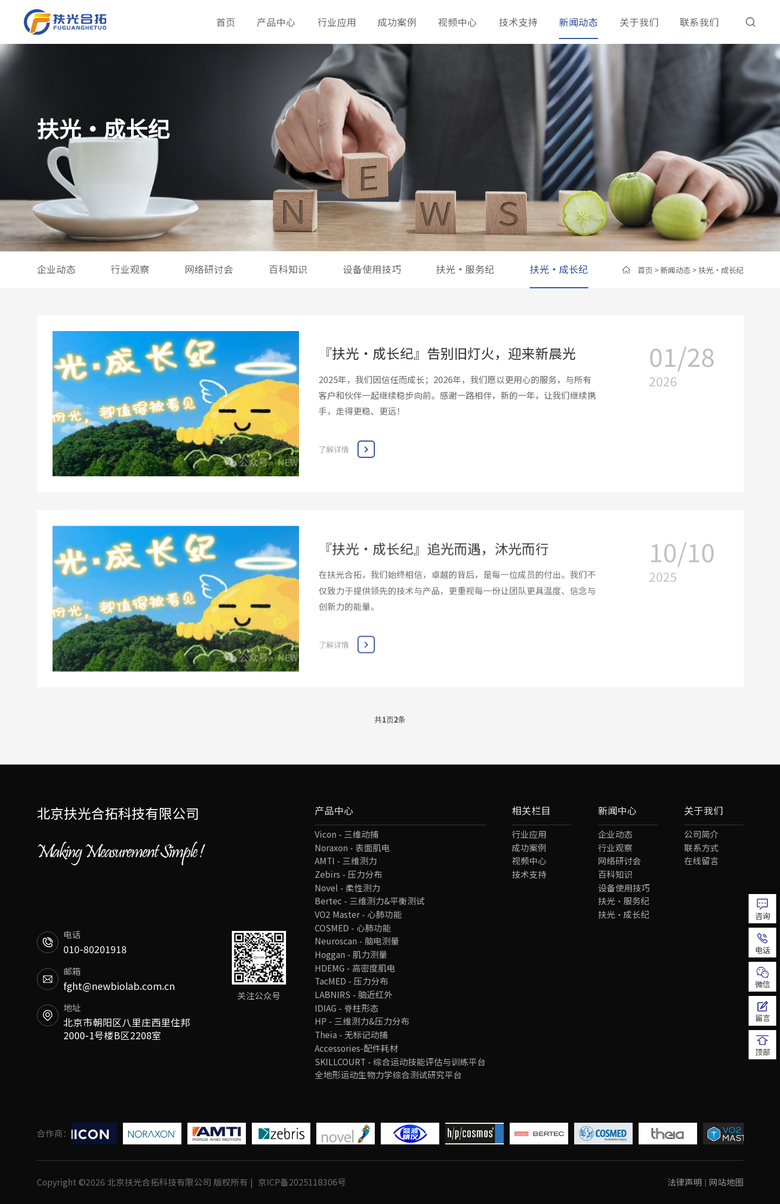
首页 (226, 22)
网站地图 (726, 1182)
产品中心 (276, 22)
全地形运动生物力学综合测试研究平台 (388, 1075)
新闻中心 (617, 810)
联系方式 (701, 847)
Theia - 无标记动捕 (351, 1034)
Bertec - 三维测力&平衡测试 (370, 901)
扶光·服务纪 (465, 269)
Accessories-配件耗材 (356, 1048)
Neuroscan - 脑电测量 (357, 941)
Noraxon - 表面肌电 (352, 847)
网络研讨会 (209, 269)
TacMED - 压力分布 (351, 981)
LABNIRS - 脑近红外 (354, 994)
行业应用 (336, 22)
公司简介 (701, 834)
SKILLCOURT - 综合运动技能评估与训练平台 (400, 1062)
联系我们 (699, 22)
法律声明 (684, 1182)
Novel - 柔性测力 (347, 888)
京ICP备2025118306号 (302, 1182)
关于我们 (639, 22)
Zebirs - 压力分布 (348, 874)
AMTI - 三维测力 (346, 861)
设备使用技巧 (372, 269)
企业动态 (56, 269)
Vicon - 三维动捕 (347, 834)
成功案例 (397, 22)
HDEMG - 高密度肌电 (355, 968)
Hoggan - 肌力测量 (351, 954)
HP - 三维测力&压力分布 (362, 1021)
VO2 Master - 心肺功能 (358, 914)
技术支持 (518, 22)
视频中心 (457, 22)
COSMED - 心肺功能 (353, 928)
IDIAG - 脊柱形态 (347, 1008)
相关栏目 (531, 810)
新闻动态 (578, 22)
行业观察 (130, 269)
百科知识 (288, 269)
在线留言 (701, 861)
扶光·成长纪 (559, 269)
